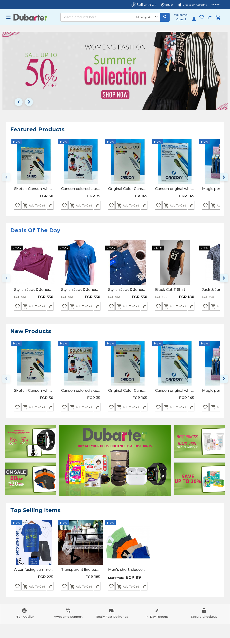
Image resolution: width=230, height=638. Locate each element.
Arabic (215, 4)
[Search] (96, 17)
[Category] (146, 17)
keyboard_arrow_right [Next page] (29, 102)
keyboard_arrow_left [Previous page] (18, 102)
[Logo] (30, 17)
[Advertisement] (30, 441)
